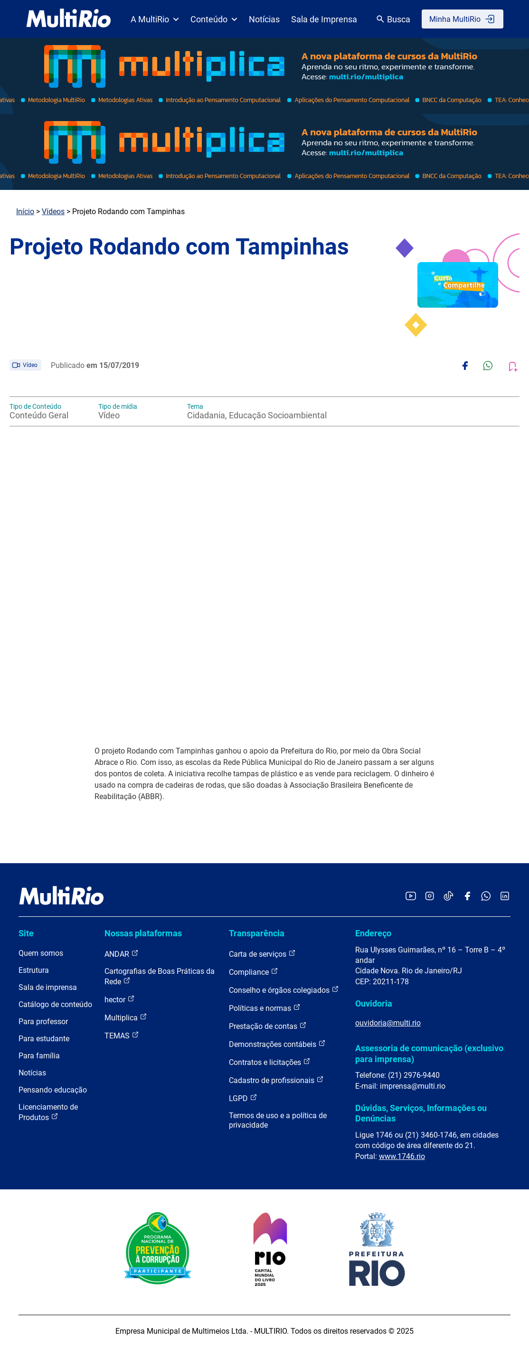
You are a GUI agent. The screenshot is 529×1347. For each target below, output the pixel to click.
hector (119, 999)
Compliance (253, 972)
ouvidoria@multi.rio (388, 1022)
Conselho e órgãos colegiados (284, 990)
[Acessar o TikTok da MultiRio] (448, 897)
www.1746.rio (402, 1156)
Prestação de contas (268, 1026)
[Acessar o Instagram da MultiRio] (429, 897)
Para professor (43, 1021)
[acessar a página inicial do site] (69, 19)
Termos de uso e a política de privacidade (278, 1120)
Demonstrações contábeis (277, 1044)
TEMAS (121, 1035)
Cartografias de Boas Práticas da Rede (159, 976)
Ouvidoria (373, 1003)
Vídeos (53, 211)
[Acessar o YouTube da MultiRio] (410, 897)
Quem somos (41, 953)
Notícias (264, 19)
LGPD (243, 1098)
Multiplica (125, 1017)
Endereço (373, 933)
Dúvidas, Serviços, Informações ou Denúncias (421, 1113)
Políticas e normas (265, 1008)
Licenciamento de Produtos (48, 1112)
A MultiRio (155, 19)
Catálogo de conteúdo (55, 1004)
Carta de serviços (262, 954)
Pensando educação (53, 1089)
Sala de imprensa (48, 987)
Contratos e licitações (270, 1062)
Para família (39, 1055)
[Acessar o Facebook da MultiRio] (467, 897)
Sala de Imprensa (324, 19)
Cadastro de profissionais (276, 1080)
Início (25, 211)
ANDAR (121, 954)
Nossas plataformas (143, 933)
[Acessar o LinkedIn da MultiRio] (504, 897)
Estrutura (34, 970)
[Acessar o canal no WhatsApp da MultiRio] (486, 897)
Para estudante (44, 1038)
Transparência (256, 933)
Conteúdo (213, 19)
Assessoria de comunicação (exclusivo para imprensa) (429, 1053)
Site (26, 933)
